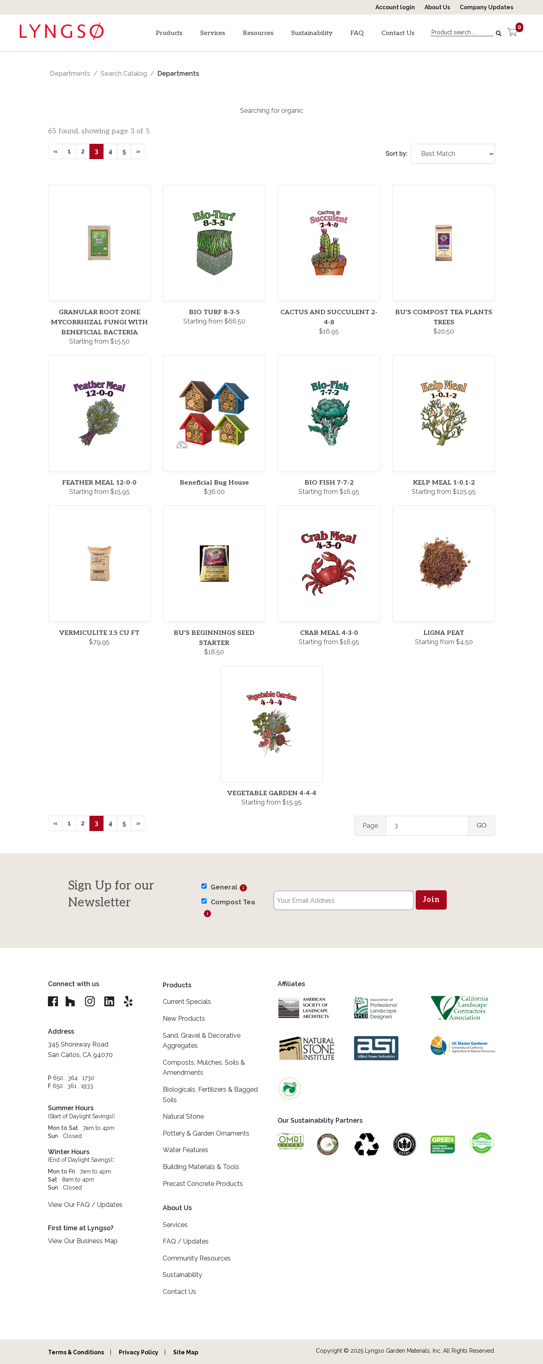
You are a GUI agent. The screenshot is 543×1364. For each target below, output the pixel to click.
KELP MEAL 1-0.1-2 (444, 483)
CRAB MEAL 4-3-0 (329, 633)
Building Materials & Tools (201, 1167)
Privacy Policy (138, 1352)
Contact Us (398, 33)
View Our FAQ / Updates (85, 1205)
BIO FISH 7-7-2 (329, 483)
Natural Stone (183, 1116)
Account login (395, 7)
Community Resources (197, 1258)
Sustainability (312, 33)
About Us (437, 7)
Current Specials (187, 1001)
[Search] (499, 33)
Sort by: (396, 154)
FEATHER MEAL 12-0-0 (99, 483)
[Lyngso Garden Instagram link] (91, 1001)
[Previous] (55, 151)
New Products (184, 1018)
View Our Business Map (83, 1241)
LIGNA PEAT (443, 633)
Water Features (185, 1150)
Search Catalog (124, 73)
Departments (70, 73)
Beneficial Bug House (214, 483)
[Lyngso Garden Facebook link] (54, 1001)
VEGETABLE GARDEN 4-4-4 (271, 793)
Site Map (185, 1352)
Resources (258, 33)
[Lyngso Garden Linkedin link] (111, 1001)
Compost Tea (233, 902)
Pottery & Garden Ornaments (206, 1133)
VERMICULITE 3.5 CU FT (99, 633)
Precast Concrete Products (203, 1184)
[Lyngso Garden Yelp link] (131, 1001)
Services (212, 33)
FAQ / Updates (186, 1241)
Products (169, 33)
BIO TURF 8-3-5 (214, 312)
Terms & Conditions (76, 1352)
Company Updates (486, 7)
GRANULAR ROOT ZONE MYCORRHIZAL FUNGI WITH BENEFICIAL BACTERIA (99, 322)
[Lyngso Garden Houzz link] (71, 1001)
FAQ (357, 33)
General (224, 887)
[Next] (138, 151)
